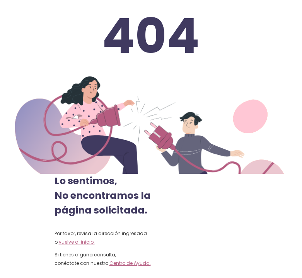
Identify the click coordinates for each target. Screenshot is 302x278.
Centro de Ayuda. (130, 263)
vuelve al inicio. (77, 242)
